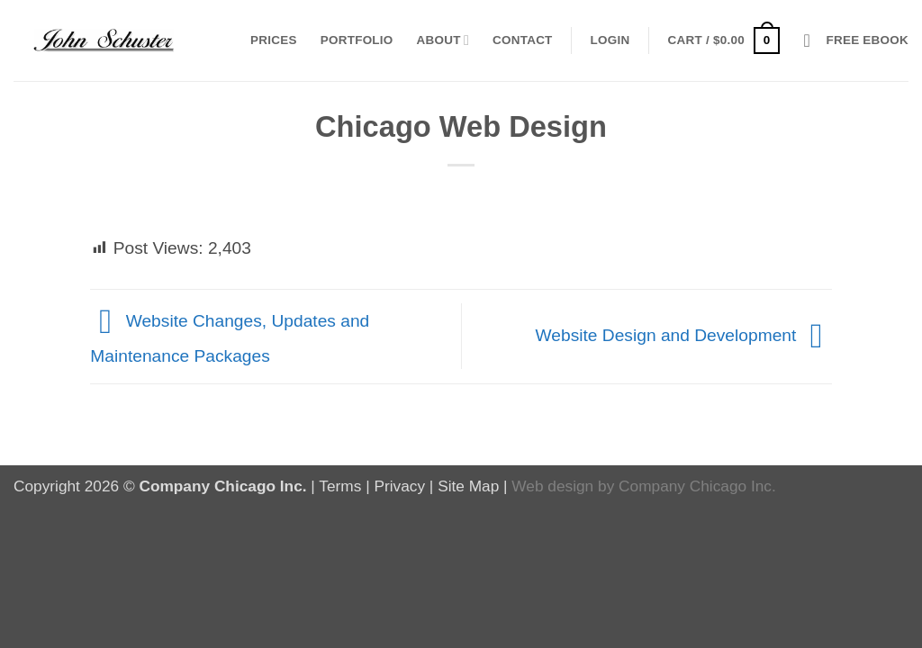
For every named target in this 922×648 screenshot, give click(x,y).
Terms (340, 486)
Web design (552, 486)
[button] (610, 40)
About (443, 40)
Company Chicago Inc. (697, 486)
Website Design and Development (684, 335)
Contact (523, 40)
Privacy (399, 486)
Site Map (468, 486)
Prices (273, 40)
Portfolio (357, 40)
